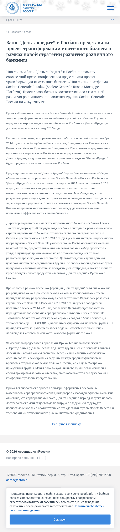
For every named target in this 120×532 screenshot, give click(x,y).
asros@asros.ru (17, 480)
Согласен (60, 519)
